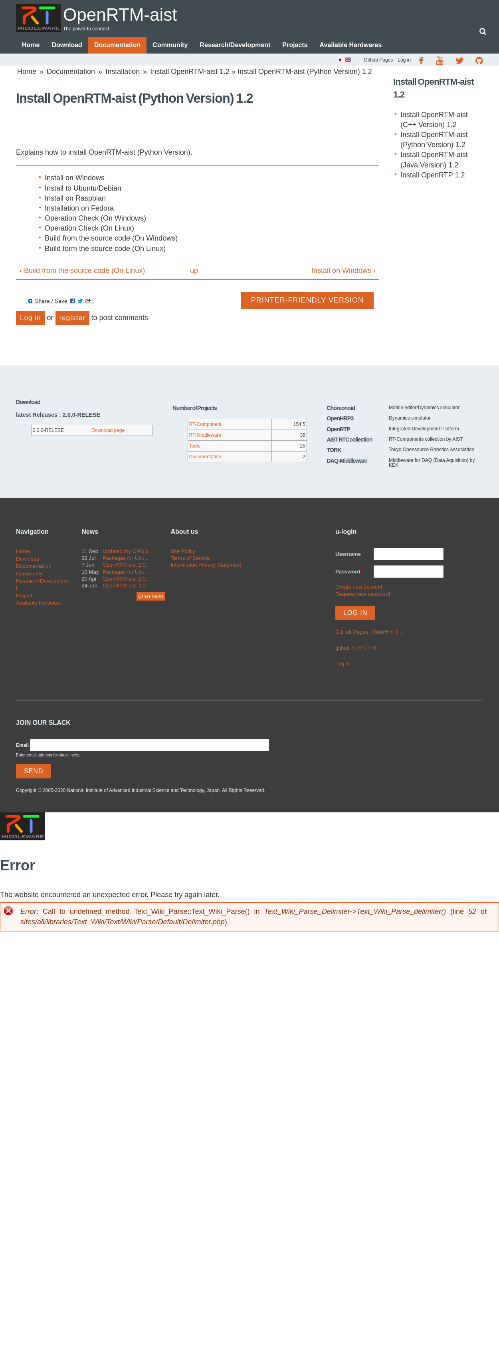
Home (31, 45)
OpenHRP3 (340, 418)
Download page (108, 430)
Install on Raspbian (75, 198)
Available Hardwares (350, 45)
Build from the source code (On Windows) (111, 239)
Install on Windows (75, 178)
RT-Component (205, 424)
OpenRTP (338, 429)
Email (22, 745)
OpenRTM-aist (121, 14)
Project (24, 596)
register (72, 318)
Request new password (362, 594)
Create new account (358, 587)
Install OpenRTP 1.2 (432, 175)
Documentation (117, 45)
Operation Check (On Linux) (89, 228)
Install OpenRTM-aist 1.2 (190, 72)
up (194, 271)
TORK (334, 450)
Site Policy (182, 551)
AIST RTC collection (349, 439)
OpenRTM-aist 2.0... (126, 565)
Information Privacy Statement (205, 565)
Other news (151, 596)
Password (349, 572)
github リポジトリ (356, 648)
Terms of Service (190, 558)
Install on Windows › (343, 271)
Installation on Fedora (79, 208)
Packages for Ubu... (126, 558)
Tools (194, 446)
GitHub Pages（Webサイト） (370, 632)
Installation (122, 72)
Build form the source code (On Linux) (105, 249)
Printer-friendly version (307, 300)
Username (349, 554)
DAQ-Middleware (347, 461)
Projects (294, 45)
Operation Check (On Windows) (95, 218)
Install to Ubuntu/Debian (83, 188)
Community (170, 45)
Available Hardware (38, 603)
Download (66, 45)
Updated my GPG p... (128, 551)
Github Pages (378, 60)
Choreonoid (341, 408)
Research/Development (235, 45)
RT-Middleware (205, 435)
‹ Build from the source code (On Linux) (82, 271)
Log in (404, 60)
